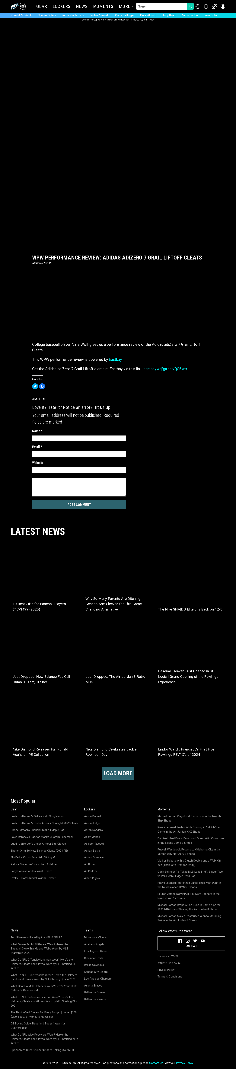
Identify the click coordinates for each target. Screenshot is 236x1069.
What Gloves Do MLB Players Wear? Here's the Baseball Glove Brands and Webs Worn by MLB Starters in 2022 (39, 949)
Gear (41, 7)
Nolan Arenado (100, 15)
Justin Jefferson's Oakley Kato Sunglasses (37, 816)
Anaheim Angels (94, 944)
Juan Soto (210, 15)
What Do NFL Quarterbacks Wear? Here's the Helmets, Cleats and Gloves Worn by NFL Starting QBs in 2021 (44, 977)
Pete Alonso (148, 15)
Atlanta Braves (93, 985)
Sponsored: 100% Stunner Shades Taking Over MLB (42, 1050)
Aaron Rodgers (93, 830)
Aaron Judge (189, 15)
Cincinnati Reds (93, 958)
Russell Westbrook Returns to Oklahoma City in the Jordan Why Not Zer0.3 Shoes (189, 852)
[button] (223, 6)
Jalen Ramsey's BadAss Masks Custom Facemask (42, 837)
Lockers (61, 7)
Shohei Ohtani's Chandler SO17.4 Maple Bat (37, 830)
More (124, 7)
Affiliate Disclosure (169, 963)
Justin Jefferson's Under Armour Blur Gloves (38, 843)
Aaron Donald (92, 816)
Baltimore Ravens (95, 999)
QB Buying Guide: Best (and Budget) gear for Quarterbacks (38, 1026)
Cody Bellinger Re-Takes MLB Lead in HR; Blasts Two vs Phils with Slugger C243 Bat (190, 874)
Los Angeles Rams (95, 951)
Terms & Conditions (170, 976)
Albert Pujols (92, 878)
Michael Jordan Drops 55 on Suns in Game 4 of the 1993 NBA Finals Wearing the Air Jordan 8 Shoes (189, 907)
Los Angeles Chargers (98, 978)
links (133, 19)
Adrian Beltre (92, 850)
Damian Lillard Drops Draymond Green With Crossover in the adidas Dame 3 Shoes (191, 840)
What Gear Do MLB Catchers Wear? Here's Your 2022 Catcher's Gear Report (44, 988)
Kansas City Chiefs (96, 972)
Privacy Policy (166, 969)
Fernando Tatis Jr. (73, 15)
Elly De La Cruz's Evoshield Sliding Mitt (34, 857)
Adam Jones (92, 837)
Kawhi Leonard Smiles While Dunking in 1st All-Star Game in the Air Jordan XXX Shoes (189, 829)
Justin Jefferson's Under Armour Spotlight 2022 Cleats (44, 823)
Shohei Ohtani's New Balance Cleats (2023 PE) (39, 850)
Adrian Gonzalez (94, 857)
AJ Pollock (90, 871)
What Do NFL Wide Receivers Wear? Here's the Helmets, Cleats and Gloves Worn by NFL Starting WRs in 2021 (44, 1039)
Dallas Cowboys (94, 965)
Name (37, 431)
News (82, 7)
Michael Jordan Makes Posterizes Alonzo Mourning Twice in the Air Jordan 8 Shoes (189, 918)
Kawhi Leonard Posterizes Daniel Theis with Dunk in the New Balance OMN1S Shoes (189, 885)
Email (37, 447)
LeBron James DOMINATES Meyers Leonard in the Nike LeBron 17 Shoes (189, 896)
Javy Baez (169, 15)
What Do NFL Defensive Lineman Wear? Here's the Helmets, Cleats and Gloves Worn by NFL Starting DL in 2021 (44, 1001)
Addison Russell (94, 843)
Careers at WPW (168, 956)
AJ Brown (90, 864)
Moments (103, 7)
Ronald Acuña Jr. (21, 15)
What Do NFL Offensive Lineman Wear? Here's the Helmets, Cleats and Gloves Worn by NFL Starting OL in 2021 (43, 964)
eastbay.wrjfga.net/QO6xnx (165, 369)
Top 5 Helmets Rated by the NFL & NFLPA (36, 937)
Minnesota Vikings (95, 937)
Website (37, 463)
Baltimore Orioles (94, 992)
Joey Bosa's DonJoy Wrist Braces (32, 871)
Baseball (40, 399)
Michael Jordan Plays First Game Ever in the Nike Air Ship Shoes (190, 818)
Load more (118, 773)
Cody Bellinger (124, 15)
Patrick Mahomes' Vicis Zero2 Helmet (34, 864)
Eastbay (115, 359)
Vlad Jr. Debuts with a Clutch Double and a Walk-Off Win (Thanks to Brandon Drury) (189, 863)
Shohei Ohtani (47, 15)
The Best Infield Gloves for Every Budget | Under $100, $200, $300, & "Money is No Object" (44, 1014)
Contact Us (156, 1063)
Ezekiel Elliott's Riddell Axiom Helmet (33, 878)
